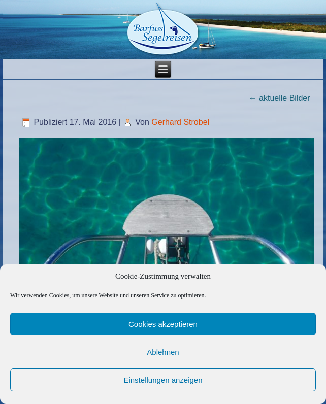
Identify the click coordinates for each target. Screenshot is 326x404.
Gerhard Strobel (180, 122)
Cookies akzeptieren (163, 324)
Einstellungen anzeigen (162, 380)
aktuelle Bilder (279, 98)
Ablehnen (163, 352)
